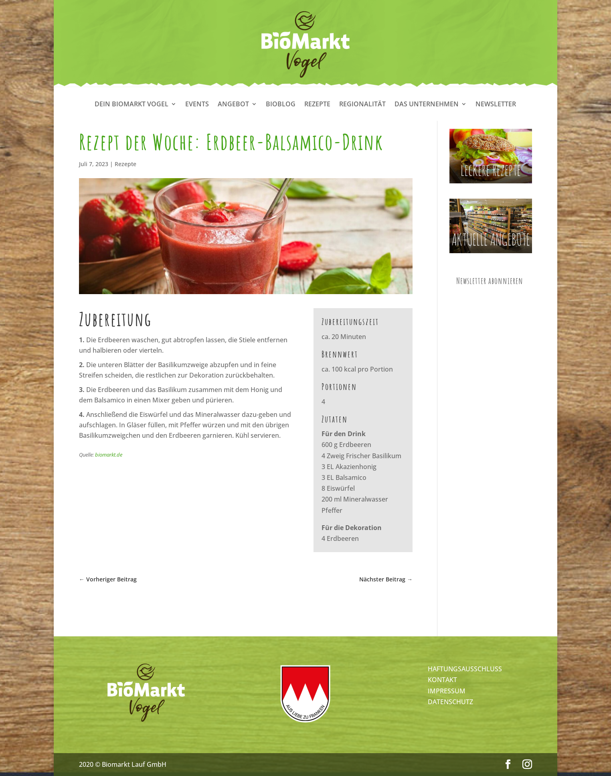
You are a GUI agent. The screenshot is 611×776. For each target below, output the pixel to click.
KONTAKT (442, 679)
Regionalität (362, 104)
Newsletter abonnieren (489, 280)
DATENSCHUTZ (450, 701)
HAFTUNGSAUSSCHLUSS (465, 668)
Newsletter (495, 104)
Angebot (233, 104)
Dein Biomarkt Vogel (131, 104)
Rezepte (317, 104)
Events (197, 104)
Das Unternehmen (427, 104)
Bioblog (280, 104)
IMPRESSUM (446, 691)
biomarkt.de (108, 454)
